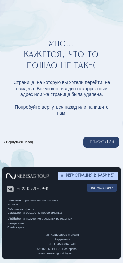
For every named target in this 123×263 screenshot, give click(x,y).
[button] (101, 142)
